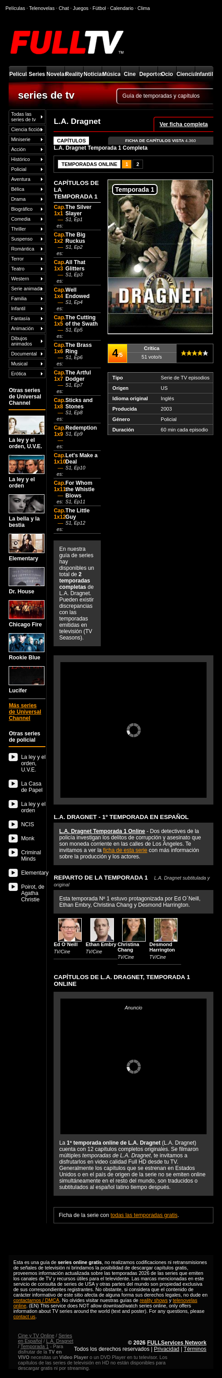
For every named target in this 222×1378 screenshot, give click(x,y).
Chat (64, 8)
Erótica (18, 373)
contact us (24, 1316)
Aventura (20, 179)
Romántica (22, 248)
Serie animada (26, 288)
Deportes (148, 74)
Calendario (121, 8)
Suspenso (21, 239)
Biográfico (21, 209)
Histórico (20, 159)
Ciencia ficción (26, 129)
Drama (18, 199)
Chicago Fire (26, 614)
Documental (24, 353)
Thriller (18, 229)
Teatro (18, 268)
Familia (18, 298)
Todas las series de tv (23, 116)
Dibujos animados (21, 341)
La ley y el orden (26, 472)
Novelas (55, 74)
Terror (17, 258)
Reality (74, 74)
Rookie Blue (26, 647)
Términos (195, 1349)
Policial (18, 169)
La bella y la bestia (26, 511)
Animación (22, 328)
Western (20, 278)
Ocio (167, 74)
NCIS (27, 824)
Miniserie (20, 139)
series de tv (46, 95)
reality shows (154, 1300)
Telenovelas (41, 8)
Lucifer (26, 680)
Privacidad (166, 1349)
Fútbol (99, 8)
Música (111, 74)
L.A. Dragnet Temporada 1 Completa (100, 148)
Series (37, 74)
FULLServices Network (177, 1343)
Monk (27, 838)
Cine (130, 74)
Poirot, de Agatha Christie (32, 893)
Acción (18, 149)
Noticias (93, 74)
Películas (18, 74)
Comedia (20, 219)
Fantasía (20, 318)
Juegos (81, 8)
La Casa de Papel (31, 787)
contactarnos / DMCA (36, 1300)
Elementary (26, 547)
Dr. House (26, 581)
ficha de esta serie (125, 850)
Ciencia (186, 74)
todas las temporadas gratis (143, 1215)
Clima (144, 8)
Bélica (17, 189)
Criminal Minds (31, 855)
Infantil (204, 74)
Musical (19, 363)
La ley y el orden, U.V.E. (26, 433)
